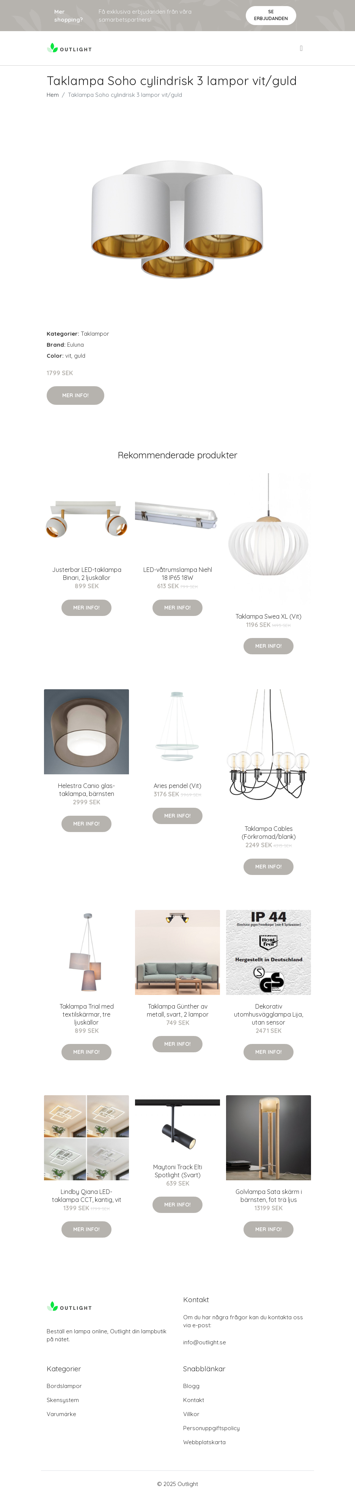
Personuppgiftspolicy (211, 1428)
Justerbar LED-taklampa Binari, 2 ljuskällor (86, 573)
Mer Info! (75, 395)
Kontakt (193, 1400)
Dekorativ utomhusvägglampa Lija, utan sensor (268, 1014)
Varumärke (61, 1414)
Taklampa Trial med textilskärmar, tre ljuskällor (87, 1014)
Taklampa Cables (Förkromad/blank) (269, 832)
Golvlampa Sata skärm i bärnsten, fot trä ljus (269, 1195)
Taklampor (95, 333)
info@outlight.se (204, 1342)
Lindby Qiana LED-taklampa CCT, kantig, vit (86, 1195)
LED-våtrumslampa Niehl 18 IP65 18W (177, 573)
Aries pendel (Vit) (177, 786)
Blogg (191, 1386)
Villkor (191, 1414)
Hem (53, 94)
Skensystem (63, 1400)
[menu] (301, 48)
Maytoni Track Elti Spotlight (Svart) (177, 1171)
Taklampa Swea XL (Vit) (269, 616)
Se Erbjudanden (271, 15)
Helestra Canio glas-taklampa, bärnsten (86, 789)
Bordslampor (64, 1386)
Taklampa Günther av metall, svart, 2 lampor (178, 1010)
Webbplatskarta (204, 1442)
